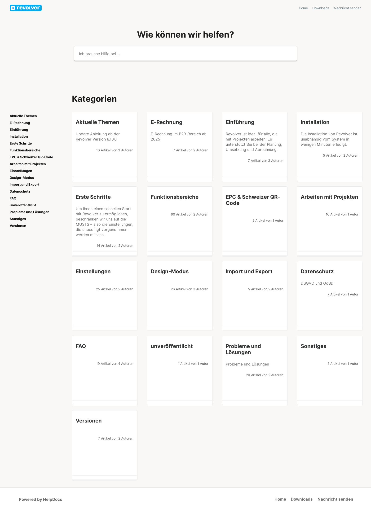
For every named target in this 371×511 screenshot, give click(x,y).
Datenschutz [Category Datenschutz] (20, 191)
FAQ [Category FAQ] (13, 198)
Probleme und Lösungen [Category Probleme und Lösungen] (29, 212)
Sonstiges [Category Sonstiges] (18, 219)
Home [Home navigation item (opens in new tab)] (304, 8)
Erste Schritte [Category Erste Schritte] (21, 143)
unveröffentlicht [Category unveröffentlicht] (23, 205)
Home (280, 499)
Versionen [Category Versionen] (18, 226)
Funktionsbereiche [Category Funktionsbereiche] (25, 150)
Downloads (302, 499)
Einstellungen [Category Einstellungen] (21, 171)
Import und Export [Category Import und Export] (24, 184)
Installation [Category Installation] (19, 136)
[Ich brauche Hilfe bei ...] (185, 53)
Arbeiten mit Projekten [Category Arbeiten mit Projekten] (28, 164)
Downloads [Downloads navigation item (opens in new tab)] (321, 8)
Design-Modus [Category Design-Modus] (22, 178)
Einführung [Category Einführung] (19, 130)
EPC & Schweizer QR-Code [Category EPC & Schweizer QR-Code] (31, 157)
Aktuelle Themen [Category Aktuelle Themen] (23, 116)
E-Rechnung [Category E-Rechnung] (20, 123)
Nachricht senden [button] (347, 8)
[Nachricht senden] (347, 7)
